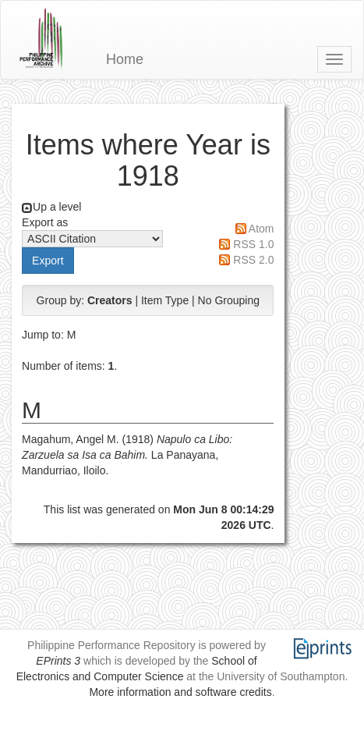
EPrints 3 (58, 661)
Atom (261, 228)
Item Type (165, 300)
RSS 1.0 (253, 244)
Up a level (57, 206)
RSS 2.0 (253, 260)
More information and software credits (180, 692)
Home (124, 59)
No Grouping (229, 300)
